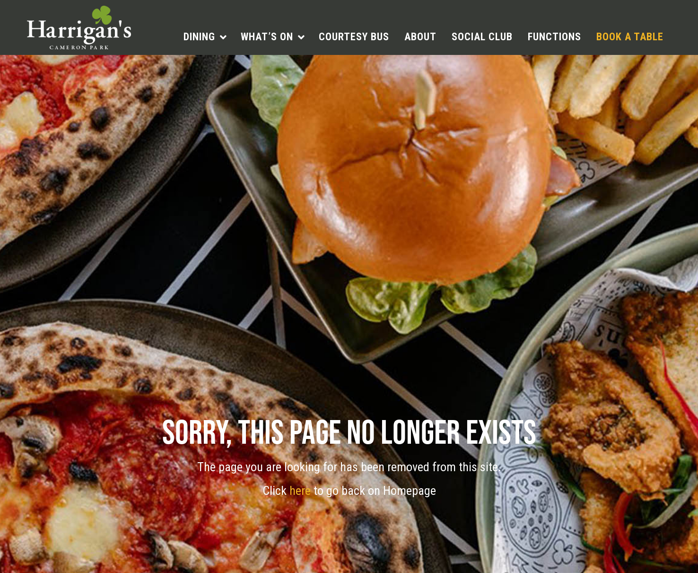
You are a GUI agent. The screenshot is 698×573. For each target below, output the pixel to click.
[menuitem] (204, 37)
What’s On (267, 37)
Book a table (629, 37)
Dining (199, 37)
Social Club (482, 37)
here (301, 490)
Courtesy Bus (354, 37)
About (420, 37)
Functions (554, 37)
